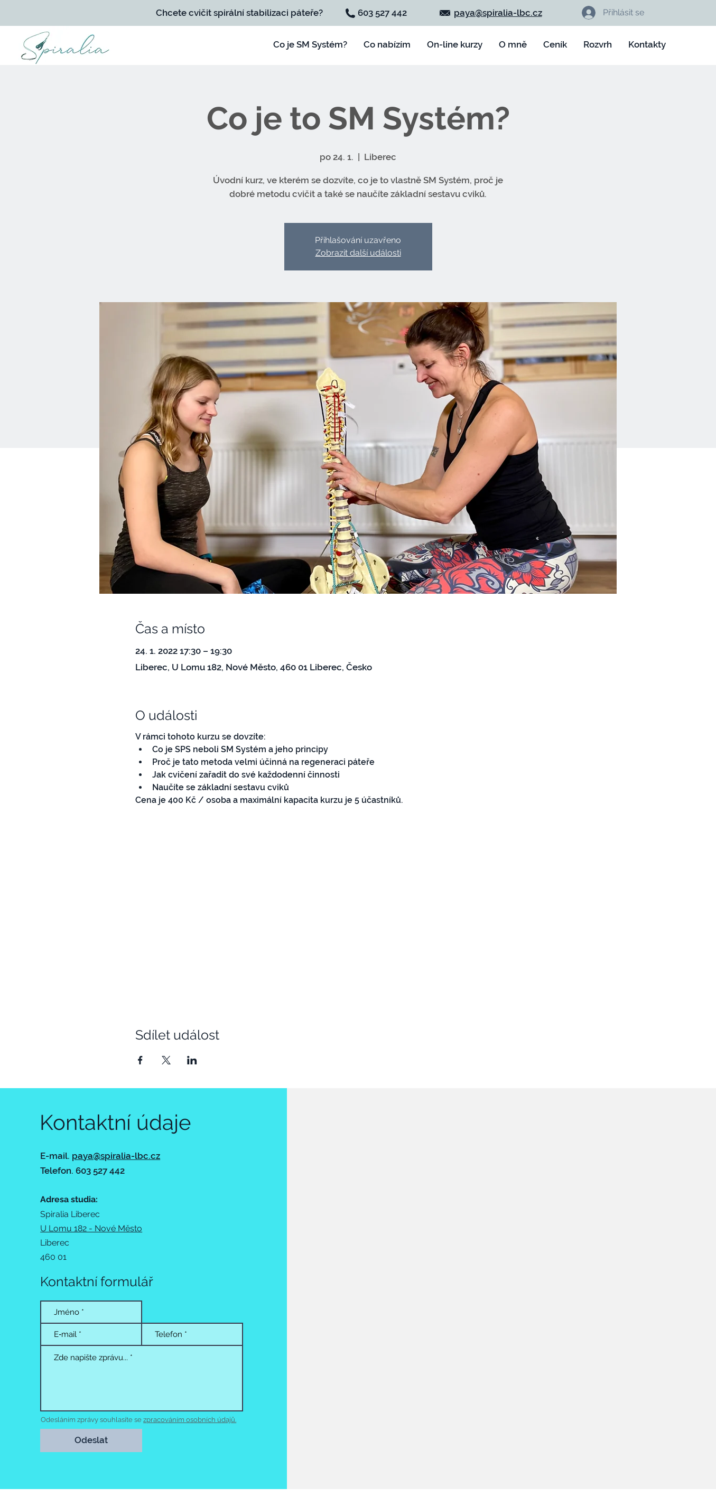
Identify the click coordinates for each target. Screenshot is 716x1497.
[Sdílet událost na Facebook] (140, 1060)
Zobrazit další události (358, 253)
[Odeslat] (91, 1440)
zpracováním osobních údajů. (189, 1420)
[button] (455, 44)
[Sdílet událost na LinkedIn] (192, 1060)
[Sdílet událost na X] (166, 1060)
